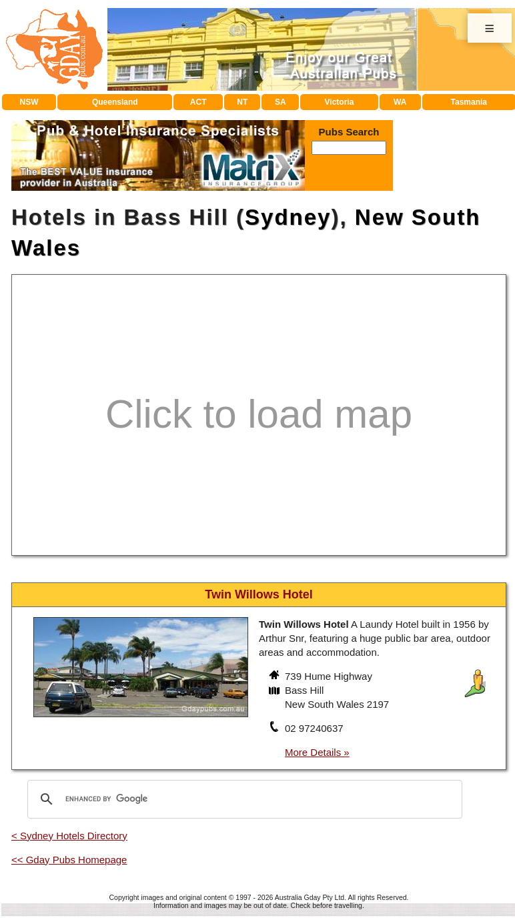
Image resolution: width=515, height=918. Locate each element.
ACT (198, 102)
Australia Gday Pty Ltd (309, 897)
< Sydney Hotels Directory (69, 835)
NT (242, 102)
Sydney (288, 217)
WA (400, 102)
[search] (242, 799)
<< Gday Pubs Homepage (69, 859)
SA (280, 102)
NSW (29, 102)
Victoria (339, 102)
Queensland (115, 102)
